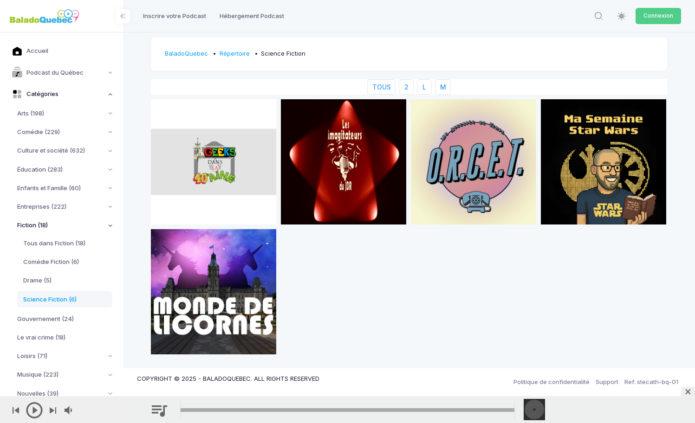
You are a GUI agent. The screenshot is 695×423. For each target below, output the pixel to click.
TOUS (381, 87)
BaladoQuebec (186, 53)
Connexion (658, 15)
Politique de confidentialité (551, 381)
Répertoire (235, 53)
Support (607, 381)
